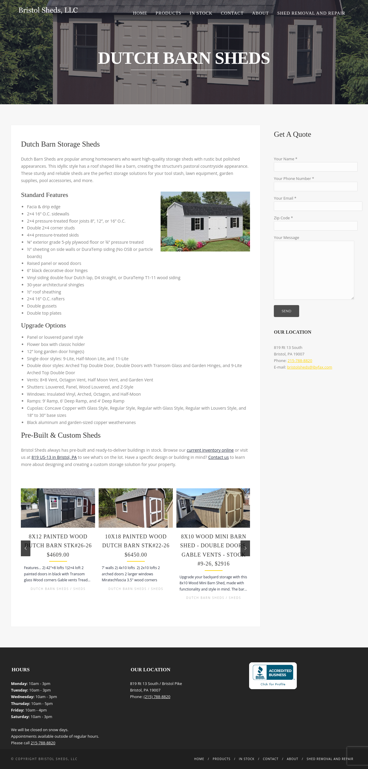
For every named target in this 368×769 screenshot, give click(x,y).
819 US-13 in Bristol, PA (54, 457)
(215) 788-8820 (157, 696)
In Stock (201, 13)
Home (140, 13)
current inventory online (210, 450)
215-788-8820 (300, 360)
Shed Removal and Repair (311, 13)
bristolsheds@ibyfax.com (309, 367)
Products (168, 13)
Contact (232, 13)
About (260, 13)
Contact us (218, 457)
